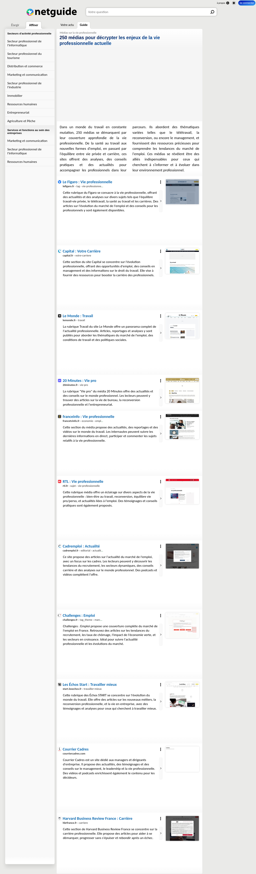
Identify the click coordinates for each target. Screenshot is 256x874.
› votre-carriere (77, 255)
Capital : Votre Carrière (82, 251)
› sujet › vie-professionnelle (81, 486)
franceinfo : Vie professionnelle (88, 416)
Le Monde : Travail (78, 315)
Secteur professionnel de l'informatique (24, 43)
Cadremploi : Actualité (81, 546)
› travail (74, 320)
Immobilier (14, 96)
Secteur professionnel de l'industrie (24, 85)
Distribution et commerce (25, 66)
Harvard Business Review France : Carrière (97, 818)
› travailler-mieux (82, 689)
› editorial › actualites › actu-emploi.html (94, 550)
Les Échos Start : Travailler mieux (90, 684)
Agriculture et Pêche (21, 121)
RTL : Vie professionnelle (83, 481)
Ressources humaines (22, 104)
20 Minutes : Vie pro (79, 380)
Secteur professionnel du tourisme (24, 56)
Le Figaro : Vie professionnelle (87, 181)
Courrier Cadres (76, 749)
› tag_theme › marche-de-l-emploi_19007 (94, 620)
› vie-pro (75, 385)
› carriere (75, 823)
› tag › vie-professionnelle (83, 186)
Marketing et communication (27, 75)
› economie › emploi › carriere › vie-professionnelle (100, 421)
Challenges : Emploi (79, 615)
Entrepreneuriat (18, 112)
